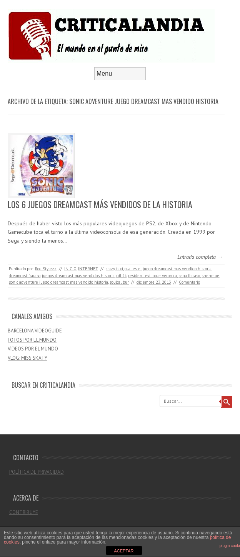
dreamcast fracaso (24, 275)
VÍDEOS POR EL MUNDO (33, 348)
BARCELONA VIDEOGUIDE (35, 330)
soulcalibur (119, 282)
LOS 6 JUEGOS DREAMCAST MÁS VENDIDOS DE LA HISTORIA (100, 204)
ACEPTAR (123, 551)
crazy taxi (114, 268)
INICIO (70, 268)
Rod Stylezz (46, 268)
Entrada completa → (200, 256)
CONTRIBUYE (23, 512)
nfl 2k (121, 275)
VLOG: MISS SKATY (27, 358)
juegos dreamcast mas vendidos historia (78, 275)
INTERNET (88, 268)
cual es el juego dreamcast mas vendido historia (168, 268)
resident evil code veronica (152, 275)
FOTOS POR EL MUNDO (32, 340)
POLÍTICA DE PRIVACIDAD (36, 472)
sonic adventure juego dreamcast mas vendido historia (58, 282)
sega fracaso (189, 275)
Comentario (189, 282)
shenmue (210, 275)
